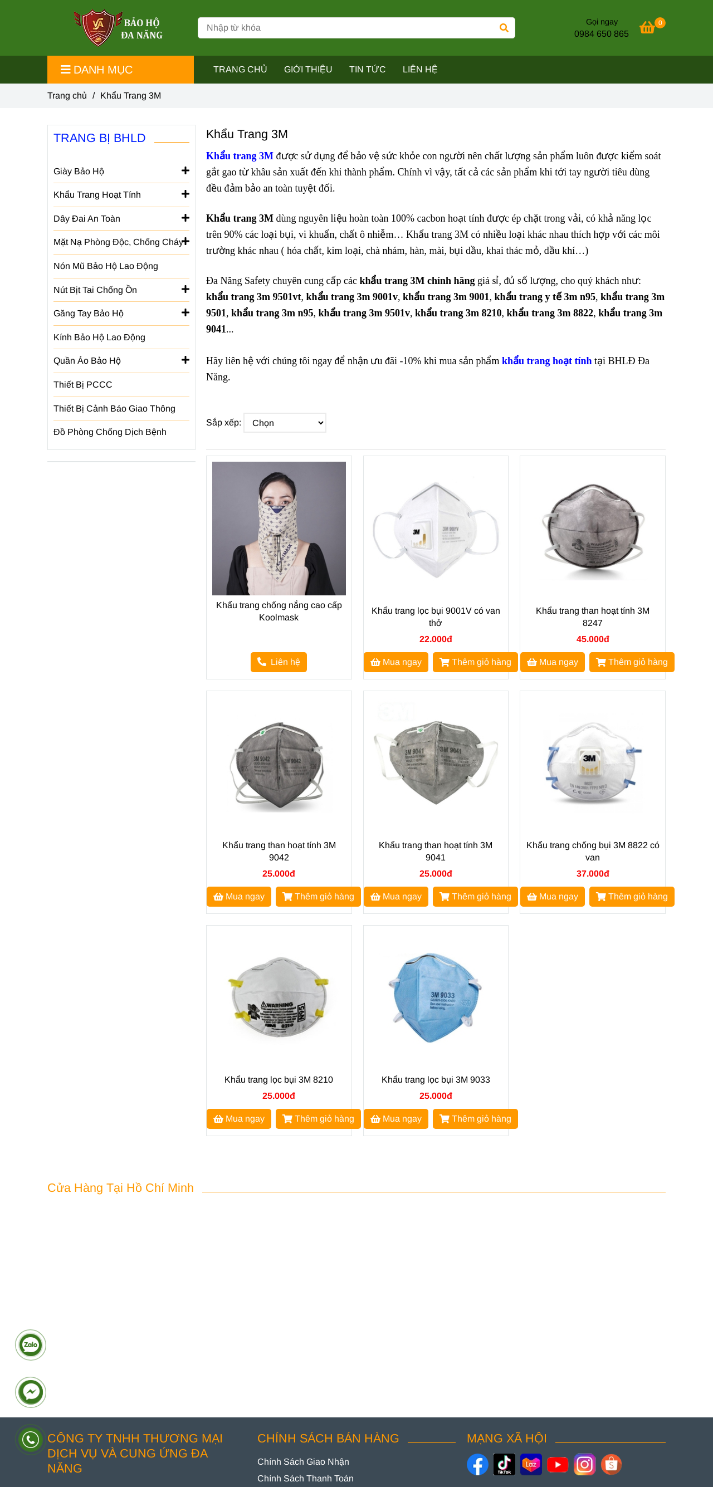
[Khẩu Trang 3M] (118, 27)
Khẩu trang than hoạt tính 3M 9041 (435, 851)
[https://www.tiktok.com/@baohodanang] (504, 1464)
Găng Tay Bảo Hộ (121, 312)
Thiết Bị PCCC (83, 384)
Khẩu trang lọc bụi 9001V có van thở (436, 617)
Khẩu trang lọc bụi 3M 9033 (436, 1079)
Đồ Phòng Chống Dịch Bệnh (110, 432)
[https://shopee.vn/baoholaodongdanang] (611, 1464)
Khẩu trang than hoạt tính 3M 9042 (279, 851)
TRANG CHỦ (240, 69)
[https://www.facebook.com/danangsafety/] (478, 1464)
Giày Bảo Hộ (121, 170)
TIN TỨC (367, 69)
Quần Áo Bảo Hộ (121, 360)
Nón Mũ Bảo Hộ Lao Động (105, 266)
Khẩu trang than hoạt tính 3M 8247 (592, 617)
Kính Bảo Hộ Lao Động (99, 337)
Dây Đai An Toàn (121, 218)
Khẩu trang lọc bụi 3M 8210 (278, 1079)
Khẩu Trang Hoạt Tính (121, 194)
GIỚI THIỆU (308, 69)
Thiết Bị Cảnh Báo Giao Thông (114, 408)
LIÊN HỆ (420, 69)
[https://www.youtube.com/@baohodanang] (558, 1464)
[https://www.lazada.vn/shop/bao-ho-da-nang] (531, 1464)
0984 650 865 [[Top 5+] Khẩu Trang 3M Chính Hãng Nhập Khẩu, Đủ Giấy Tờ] (601, 33)
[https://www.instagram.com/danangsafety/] (584, 1464)
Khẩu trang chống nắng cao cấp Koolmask (279, 611)
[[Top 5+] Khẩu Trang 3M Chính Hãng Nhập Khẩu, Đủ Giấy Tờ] (652, 29)
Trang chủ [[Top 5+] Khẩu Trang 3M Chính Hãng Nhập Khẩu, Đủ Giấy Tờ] (67, 95)
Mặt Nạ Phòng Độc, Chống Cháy (121, 241)
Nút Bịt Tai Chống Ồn (121, 289)
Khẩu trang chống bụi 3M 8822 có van (593, 851)
